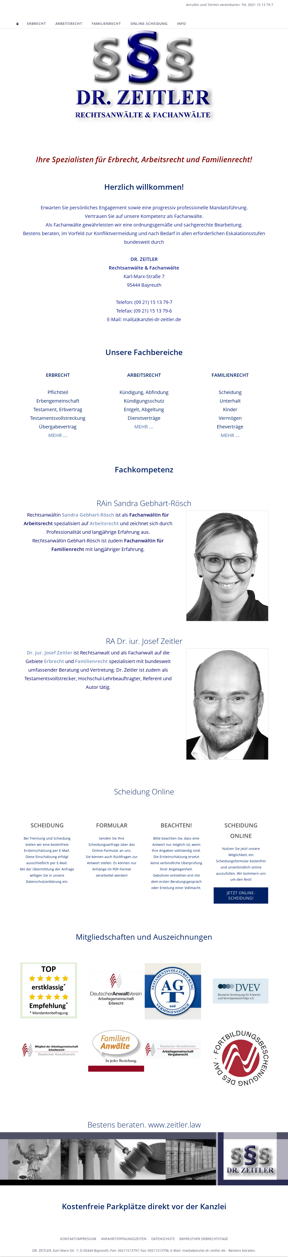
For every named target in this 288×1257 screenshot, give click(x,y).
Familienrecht (106, 23)
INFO (181, 23)
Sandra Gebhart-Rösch (88, 515)
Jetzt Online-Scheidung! (241, 895)
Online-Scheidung (149, 23)
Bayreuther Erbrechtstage (203, 1238)
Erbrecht (36, 23)
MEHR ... (57, 435)
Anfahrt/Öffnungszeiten (124, 1238)
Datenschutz (163, 1238)
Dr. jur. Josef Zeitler (49, 652)
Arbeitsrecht (68, 23)
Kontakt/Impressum (78, 1238)
